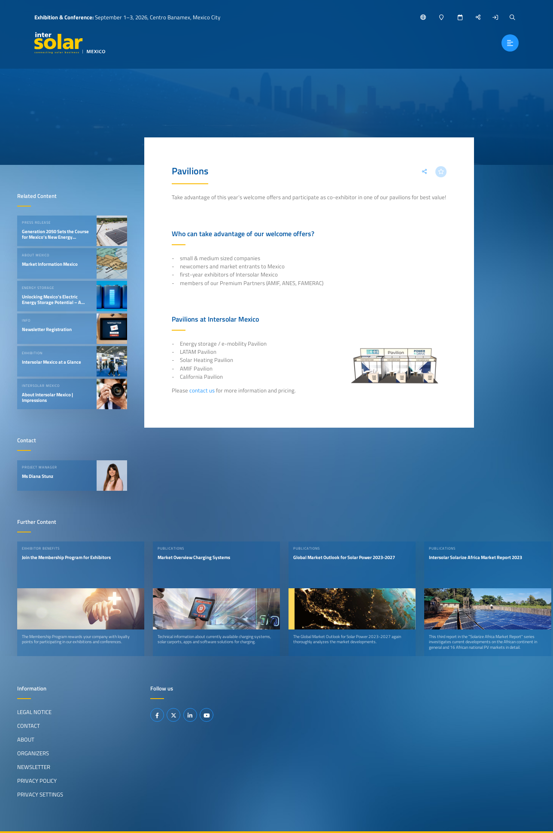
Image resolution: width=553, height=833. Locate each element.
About (25, 739)
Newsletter (33, 767)
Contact (28, 725)
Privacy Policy (37, 780)
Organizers (33, 753)
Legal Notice (34, 712)
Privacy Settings (40, 794)
